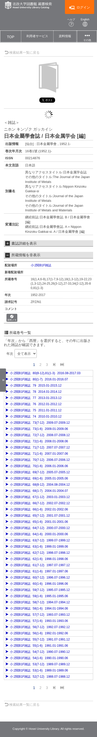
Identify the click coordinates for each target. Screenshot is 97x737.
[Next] (54, 365)
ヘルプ (71, 22)
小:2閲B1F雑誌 (41, 265)
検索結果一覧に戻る (22, 52)
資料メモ (12, 318)
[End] (62, 365)
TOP (10, 37)
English (85, 22)
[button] (37, 36)
